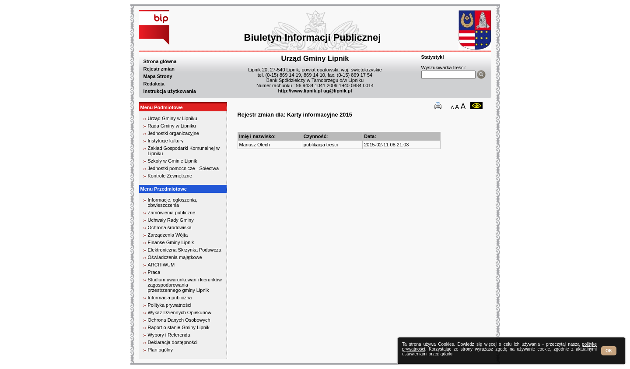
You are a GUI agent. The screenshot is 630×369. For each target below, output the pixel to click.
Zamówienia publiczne (172, 212)
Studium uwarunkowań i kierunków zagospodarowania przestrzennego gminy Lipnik (185, 285)
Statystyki (432, 57)
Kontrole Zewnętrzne (170, 175)
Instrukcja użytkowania (170, 91)
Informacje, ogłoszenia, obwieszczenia (172, 202)
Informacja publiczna (170, 297)
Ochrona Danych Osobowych (179, 320)
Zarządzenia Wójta (168, 235)
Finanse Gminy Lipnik (171, 242)
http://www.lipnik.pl (300, 90)
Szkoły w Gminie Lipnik (172, 160)
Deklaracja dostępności (173, 342)
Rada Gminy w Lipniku (172, 125)
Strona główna (160, 61)
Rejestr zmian (159, 68)
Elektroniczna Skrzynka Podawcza (184, 249)
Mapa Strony (158, 76)
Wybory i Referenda (169, 334)
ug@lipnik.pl (337, 90)
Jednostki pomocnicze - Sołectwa (183, 168)
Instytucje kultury (166, 140)
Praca (154, 272)
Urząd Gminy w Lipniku (172, 118)
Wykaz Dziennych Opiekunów (179, 312)
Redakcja (154, 83)
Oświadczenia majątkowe (175, 257)
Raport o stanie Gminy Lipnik (179, 327)
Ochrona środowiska (170, 227)
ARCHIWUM (161, 264)
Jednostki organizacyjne (173, 133)
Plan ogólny (160, 349)
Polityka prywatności (170, 305)
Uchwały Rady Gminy (171, 220)
